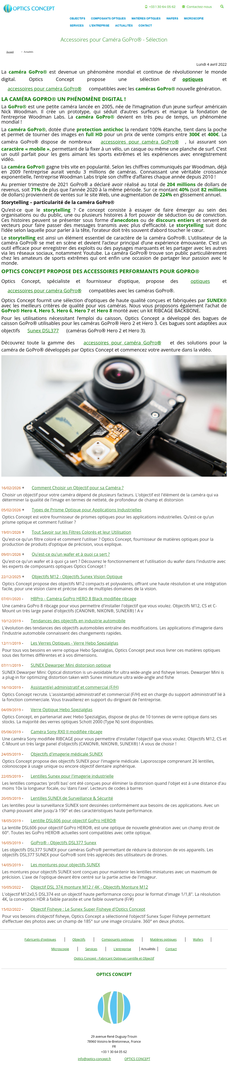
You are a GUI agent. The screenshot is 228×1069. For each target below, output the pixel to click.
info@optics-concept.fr (94, 1059)
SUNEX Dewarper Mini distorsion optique (71, 665)
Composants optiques (118, 939)
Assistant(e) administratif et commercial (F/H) (75, 687)
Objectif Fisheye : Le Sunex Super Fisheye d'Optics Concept (88, 909)
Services (91, 949)
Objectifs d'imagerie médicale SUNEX (67, 754)
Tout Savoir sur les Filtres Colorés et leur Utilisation (81, 532)
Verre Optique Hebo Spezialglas (61, 709)
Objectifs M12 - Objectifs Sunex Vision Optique (77, 576)
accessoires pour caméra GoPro (44, 88)
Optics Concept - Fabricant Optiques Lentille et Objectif (114, 958)
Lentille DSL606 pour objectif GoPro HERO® (73, 820)
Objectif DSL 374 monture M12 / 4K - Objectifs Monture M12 (89, 887)
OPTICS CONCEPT (137, 1059)
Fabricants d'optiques (40, 939)
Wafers (198, 939)
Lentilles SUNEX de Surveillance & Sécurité (72, 798)
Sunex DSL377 (43, 330)
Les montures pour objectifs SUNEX (65, 865)
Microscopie (60, 949)
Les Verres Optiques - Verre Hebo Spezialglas (74, 643)
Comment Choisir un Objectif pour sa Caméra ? (78, 488)
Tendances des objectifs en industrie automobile (78, 621)
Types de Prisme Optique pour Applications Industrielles (86, 510)
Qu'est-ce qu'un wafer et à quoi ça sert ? (71, 554)
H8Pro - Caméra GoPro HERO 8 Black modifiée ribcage (83, 599)
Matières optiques (163, 939)
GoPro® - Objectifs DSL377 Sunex (63, 843)
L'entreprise (122, 949)
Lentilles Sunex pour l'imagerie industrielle (72, 776)
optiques (200, 281)
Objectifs (78, 939)
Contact (171, 949)
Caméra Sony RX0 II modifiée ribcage (66, 732)
